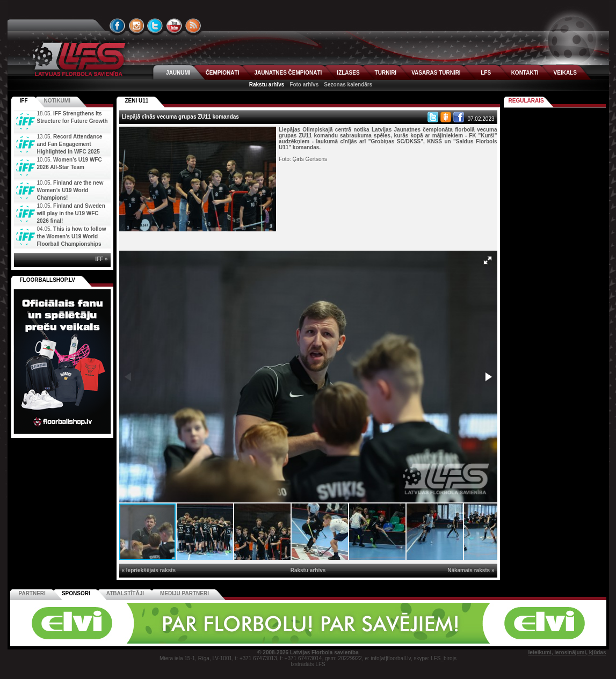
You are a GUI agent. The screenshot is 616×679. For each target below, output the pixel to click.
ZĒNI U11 (137, 101)
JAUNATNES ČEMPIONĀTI (288, 73)
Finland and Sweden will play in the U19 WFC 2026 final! (71, 213)
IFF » (101, 259)
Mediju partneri (184, 593)
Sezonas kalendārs (348, 84)
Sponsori (76, 593)
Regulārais (526, 101)
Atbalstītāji (125, 593)
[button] (487, 260)
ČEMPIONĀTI (223, 73)
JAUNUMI (178, 73)
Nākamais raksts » (470, 570)
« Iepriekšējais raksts (149, 570)
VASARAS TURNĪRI (435, 73)
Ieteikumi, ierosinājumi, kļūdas (567, 652)
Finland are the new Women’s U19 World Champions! (70, 190)
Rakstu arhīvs (267, 84)
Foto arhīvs (303, 84)
